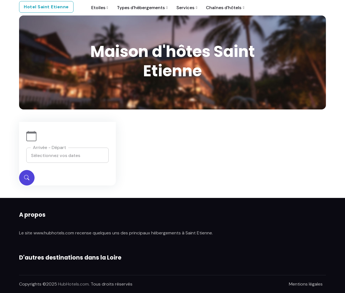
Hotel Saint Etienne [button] (46, 7)
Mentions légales (306, 284)
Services (185, 8)
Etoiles (98, 8)
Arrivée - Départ (49, 147)
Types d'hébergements (141, 8)
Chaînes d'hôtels (223, 8)
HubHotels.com (73, 284)
